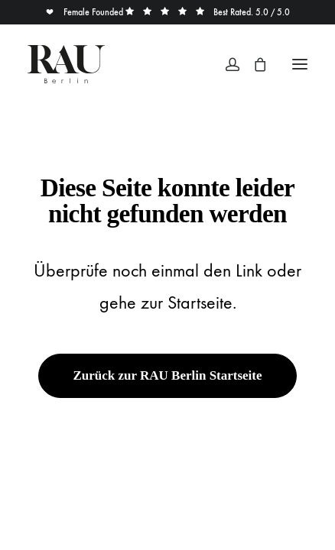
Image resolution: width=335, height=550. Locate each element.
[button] (300, 64)
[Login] (225, 64)
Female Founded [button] (85, 12)
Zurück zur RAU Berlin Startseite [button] (167, 375)
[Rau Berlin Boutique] (66, 64)
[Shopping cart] (253, 64)
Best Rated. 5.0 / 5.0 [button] (207, 12)
